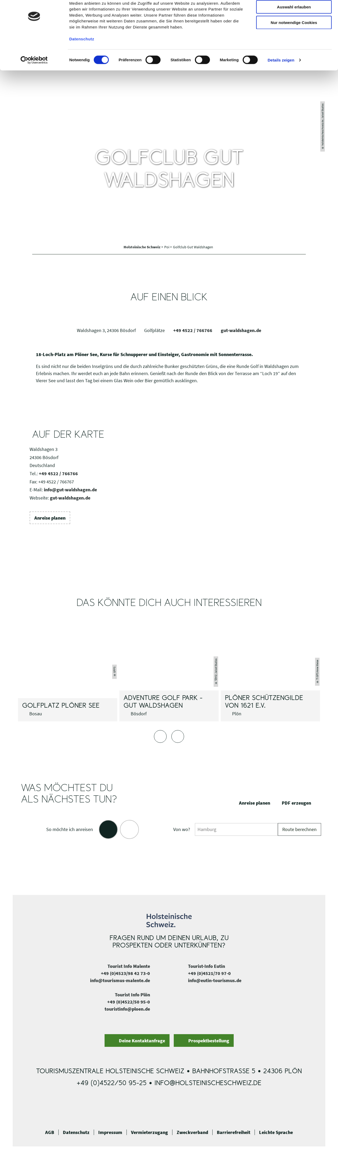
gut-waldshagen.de (241, 330)
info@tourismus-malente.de (120, 980)
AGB (49, 1132)
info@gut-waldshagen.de (70, 490)
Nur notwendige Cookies (294, 44)
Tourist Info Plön (132, 995)
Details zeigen (280, 82)
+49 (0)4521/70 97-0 (209, 973)
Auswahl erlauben (294, 28)
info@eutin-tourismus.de (214, 980)
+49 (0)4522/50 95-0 (128, 1002)
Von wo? (181, 829)
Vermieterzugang (149, 1132)
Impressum (110, 1132)
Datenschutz (76, 1132)
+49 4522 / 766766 (192, 330)
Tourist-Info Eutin (206, 966)
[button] (50, 517)
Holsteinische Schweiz (142, 247)
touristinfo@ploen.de (127, 1009)
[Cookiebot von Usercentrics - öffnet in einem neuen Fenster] (34, 82)
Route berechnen (299, 829)
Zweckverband (192, 1132)
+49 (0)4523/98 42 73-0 (125, 973)
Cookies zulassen (294, 13)
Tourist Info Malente (128, 966)
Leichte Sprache (276, 1132)
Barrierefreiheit (233, 1132)
